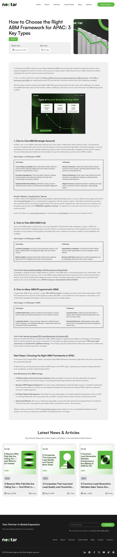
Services (57, 5)
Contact (110, 540)
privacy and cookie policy (100, 531)
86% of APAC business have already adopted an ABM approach (65, 78)
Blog (80, 5)
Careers (89, 5)
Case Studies (69, 5)
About (47, 5)
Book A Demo (106, 5)
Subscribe (107, 525)
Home (38, 5)
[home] (9, 4)
